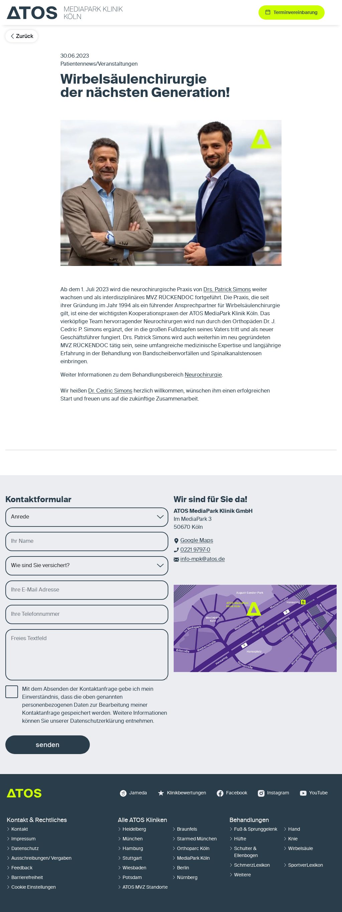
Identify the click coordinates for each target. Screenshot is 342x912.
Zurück (21, 36)
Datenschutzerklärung (97, 721)
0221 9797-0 (195, 550)
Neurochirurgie (203, 375)
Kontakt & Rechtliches (37, 820)
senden (47, 744)
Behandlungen (249, 820)
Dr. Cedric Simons (110, 391)
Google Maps (196, 540)
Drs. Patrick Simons (227, 290)
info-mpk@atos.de (202, 559)
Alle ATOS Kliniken (142, 820)
